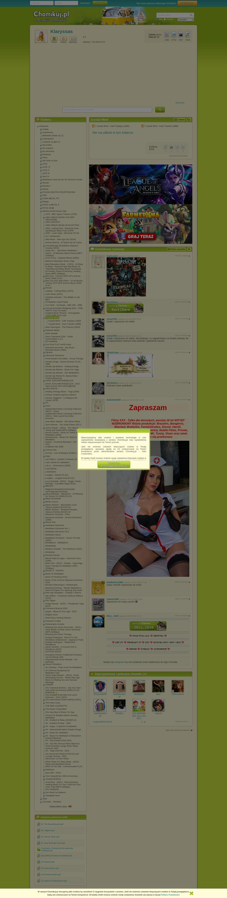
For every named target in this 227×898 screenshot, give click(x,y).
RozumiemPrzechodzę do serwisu (114, 464)
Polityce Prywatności (170, 895)
